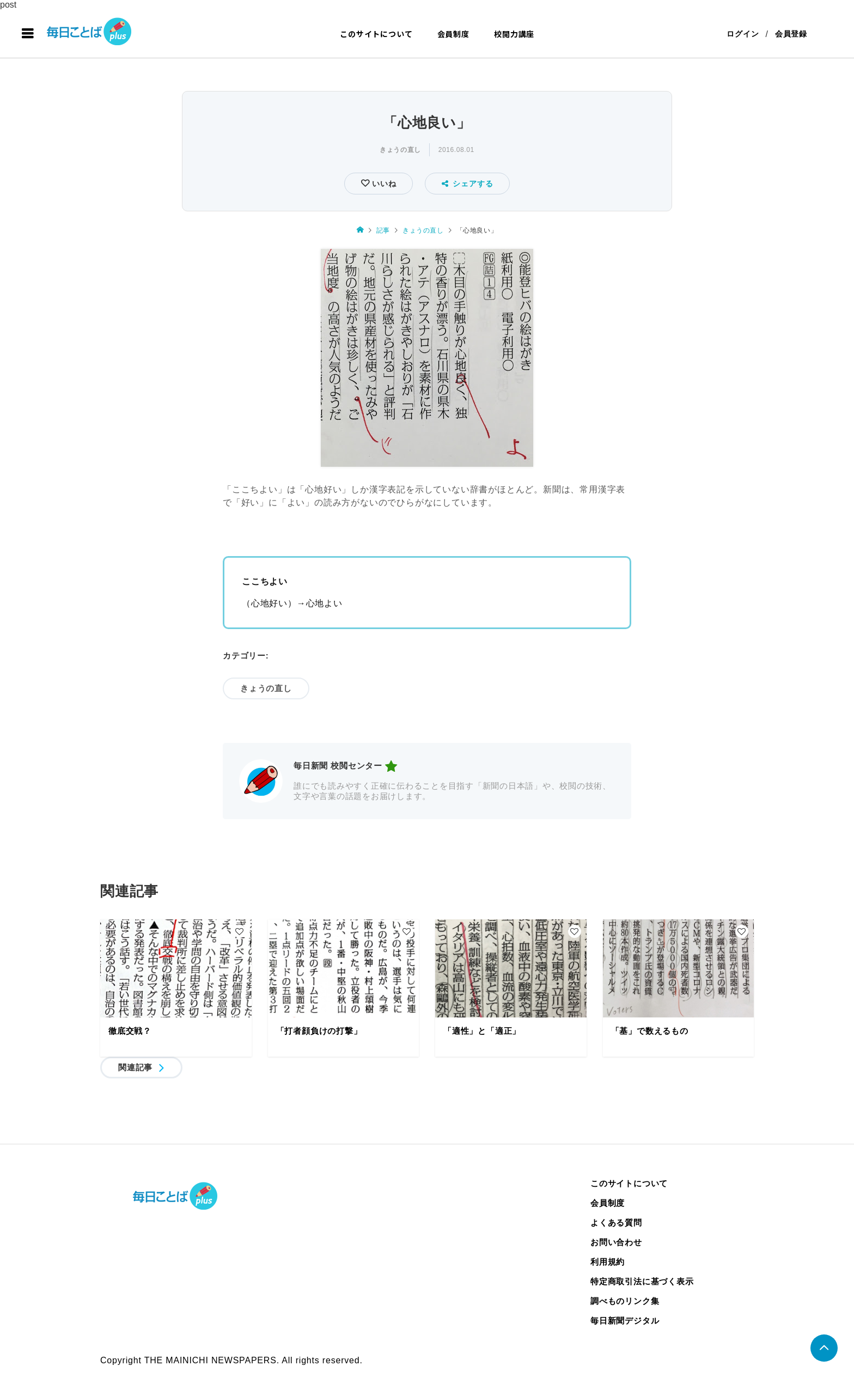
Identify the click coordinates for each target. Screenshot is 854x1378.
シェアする (467, 183)
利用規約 (607, 1261)
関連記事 (135, 1067)
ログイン (743, 33)
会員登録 (791, 33)
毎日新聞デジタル (624, 1320)
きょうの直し (400, 150)
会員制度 (453, 33)
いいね (382, 183)
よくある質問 (616, 1222)
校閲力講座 (514, 33)
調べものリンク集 (624, 1301)
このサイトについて (376, 33)
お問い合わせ (616, 1242)
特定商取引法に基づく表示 (642, 1281)
